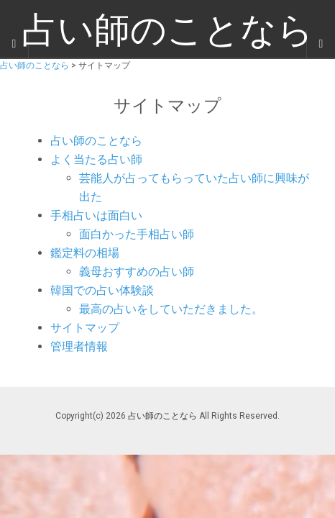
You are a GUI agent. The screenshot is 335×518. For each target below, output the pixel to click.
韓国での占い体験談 (102, 290)
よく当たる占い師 (96, 159)
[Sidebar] (14, 43)
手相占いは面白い (96, 215)
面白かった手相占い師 (136, 234)
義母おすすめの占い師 (136, 271)
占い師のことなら (96, 140)
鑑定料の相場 (84, 253)
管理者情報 (79, 346)
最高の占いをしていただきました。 (171, 309)
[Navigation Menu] (320, 43)
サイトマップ (84, 328)
